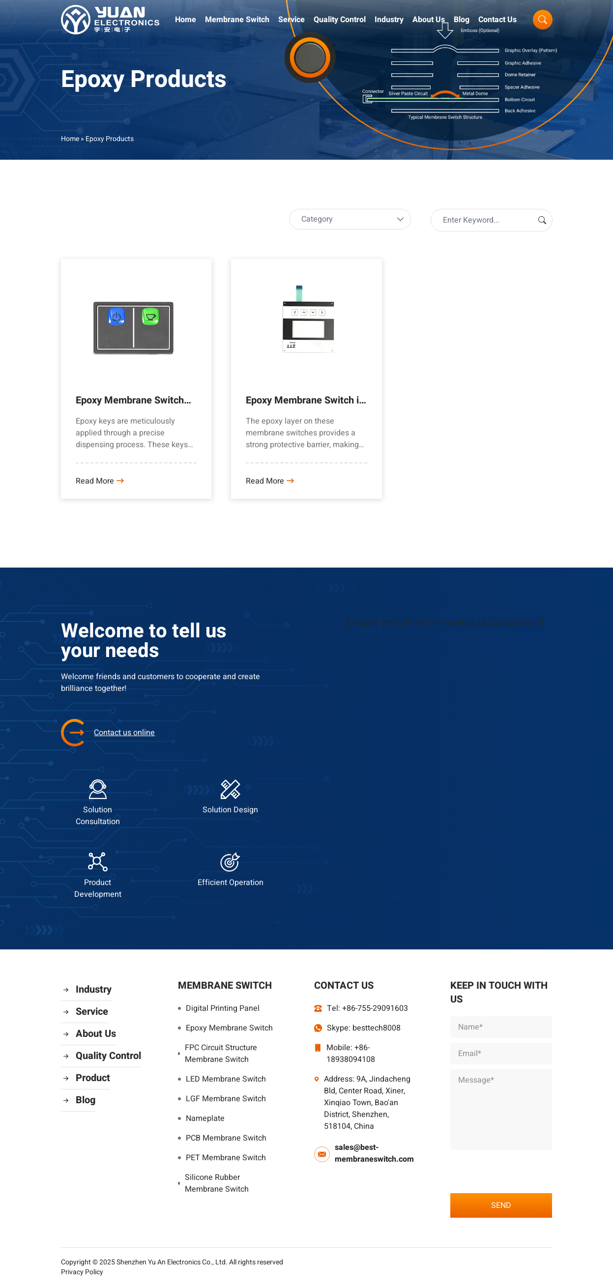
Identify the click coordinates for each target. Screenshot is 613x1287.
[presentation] (525, 1169)
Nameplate (201, 1118)
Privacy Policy (82, 1272)
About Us (428, 20)
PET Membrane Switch (222, 1158)
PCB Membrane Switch (222, 1138)
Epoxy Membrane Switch (225, 1028)
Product (85, 1078)
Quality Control (340, 20)
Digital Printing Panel (219, 1008)
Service (291, 20)
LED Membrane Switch (222, 1079)
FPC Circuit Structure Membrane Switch (217, 1053)
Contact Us (497, 20)
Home (185, 20)
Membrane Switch (237, 20)
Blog (461, 20)
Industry (389, 20)
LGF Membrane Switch (222, 1099)
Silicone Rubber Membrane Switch (213, 1183)
